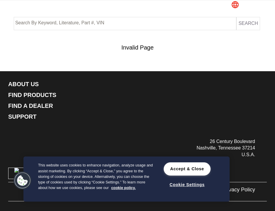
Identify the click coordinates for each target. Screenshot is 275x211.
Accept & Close (187, 168)
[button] (246, 5)
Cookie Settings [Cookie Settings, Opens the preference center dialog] (187, 184)
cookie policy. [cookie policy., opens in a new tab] (123, 188)
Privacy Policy (238, 190)
